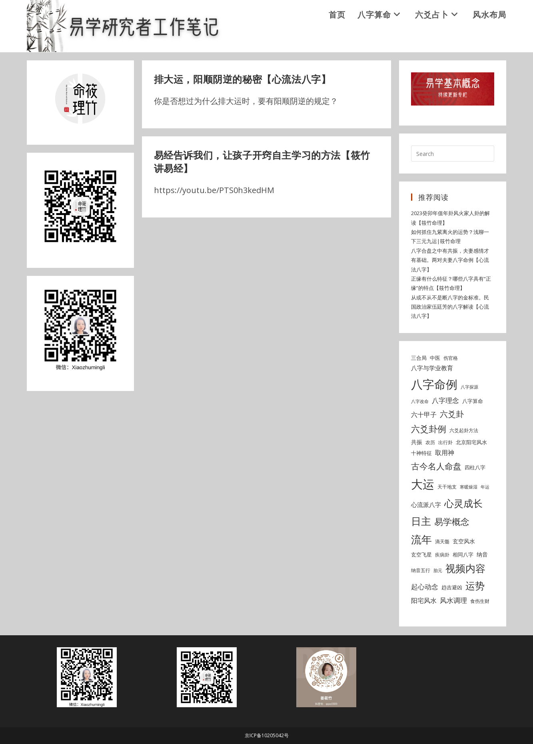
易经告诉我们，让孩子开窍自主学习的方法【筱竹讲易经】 (266, 162)
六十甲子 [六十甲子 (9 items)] (424, 415)
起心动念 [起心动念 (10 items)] (424, 587)
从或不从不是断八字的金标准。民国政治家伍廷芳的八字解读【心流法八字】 (450, 307)
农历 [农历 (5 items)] (430, 442)
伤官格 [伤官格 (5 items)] (450, 358)
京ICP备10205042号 (267, 735)
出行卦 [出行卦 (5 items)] (445, 442)
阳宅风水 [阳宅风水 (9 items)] (424, 600)
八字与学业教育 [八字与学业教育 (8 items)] (432, 369)
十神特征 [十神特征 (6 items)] (421, 453)
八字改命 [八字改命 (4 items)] (420, 402)
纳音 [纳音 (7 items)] (482, 554)
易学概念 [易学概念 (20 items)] (451, 522)
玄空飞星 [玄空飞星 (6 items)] (421, 554)
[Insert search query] (452, 154)
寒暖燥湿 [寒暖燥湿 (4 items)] (468, 488)
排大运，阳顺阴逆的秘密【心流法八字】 (246, 79)
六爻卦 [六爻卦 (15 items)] (452, 414)
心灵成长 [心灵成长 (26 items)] (463, 504)
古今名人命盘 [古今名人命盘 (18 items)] (436, 467)
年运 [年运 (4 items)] (485, 488)
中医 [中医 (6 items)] (435, 358)
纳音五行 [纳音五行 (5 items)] (420, 571)
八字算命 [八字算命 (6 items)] (472, 401)
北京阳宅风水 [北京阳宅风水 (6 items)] (471, 442)
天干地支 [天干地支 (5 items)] (447, 487)
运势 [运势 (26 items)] (475, 586)
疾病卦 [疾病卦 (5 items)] (442, 555)
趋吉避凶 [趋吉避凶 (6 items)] (451, 588)
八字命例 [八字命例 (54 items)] (434, 385)
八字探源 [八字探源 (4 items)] (469, 387)
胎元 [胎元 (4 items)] (437, 571)
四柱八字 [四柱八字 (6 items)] (475, 468)
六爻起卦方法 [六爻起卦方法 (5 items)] (463, 430)
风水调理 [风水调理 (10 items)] (453, 600)
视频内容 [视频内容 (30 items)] (465, 569)
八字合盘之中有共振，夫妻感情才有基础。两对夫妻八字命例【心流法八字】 (450, 260)
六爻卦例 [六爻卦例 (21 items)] (428, 429)
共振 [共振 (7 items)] (416, 442)
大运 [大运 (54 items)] (422, 485)
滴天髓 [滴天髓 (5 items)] (442, 542)
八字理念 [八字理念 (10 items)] (445, 401)
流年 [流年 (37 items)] (421, 540)
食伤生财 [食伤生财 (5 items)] (479, 601)
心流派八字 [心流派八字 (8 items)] (426, 505)
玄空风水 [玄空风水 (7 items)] (464, 542)
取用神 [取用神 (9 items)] (444, 453)
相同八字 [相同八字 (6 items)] (463, 554)
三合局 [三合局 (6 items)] (419, 358)
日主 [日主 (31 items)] (421, 521)
